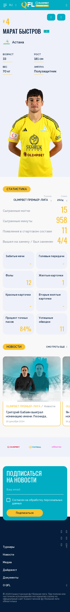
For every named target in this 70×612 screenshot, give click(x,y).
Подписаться (25, 512)
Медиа (7, 562)
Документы (10, 577)
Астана (13, 42)
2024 (60, 199)
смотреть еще (56, 347)
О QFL (6, 585)
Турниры (9, 546)
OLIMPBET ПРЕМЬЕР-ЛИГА (30, 199)
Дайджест (10, 569)
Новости (8, 554)
